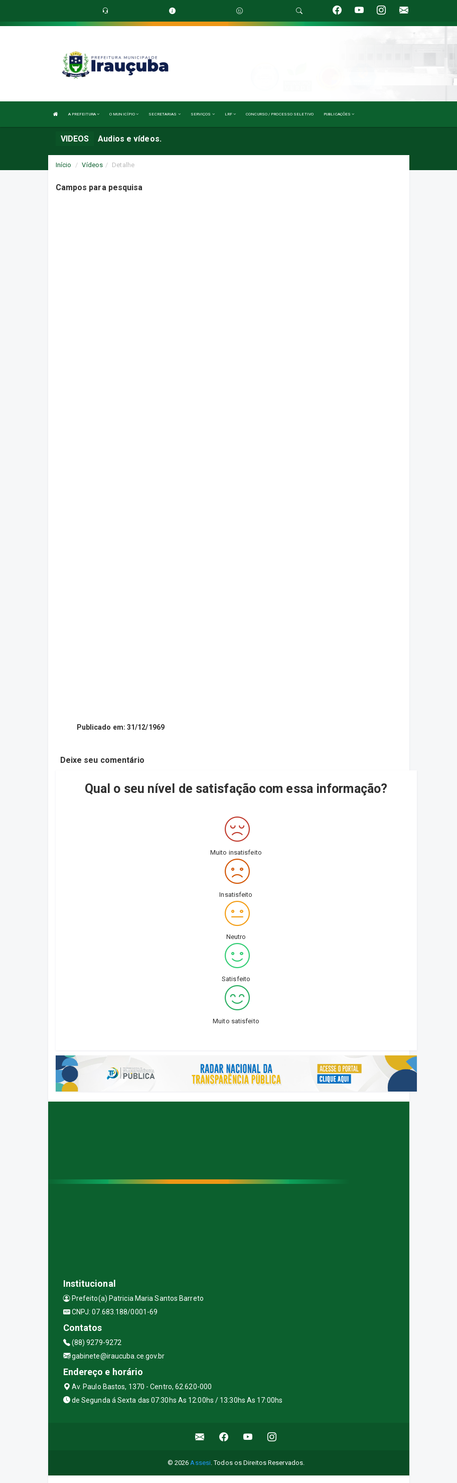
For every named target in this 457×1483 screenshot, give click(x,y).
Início (64, 165)
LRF (230, 114)
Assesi (200, 1462)
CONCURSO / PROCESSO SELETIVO (280, 114)
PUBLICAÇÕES (339, 114)
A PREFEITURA (83, 114)
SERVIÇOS (203, 114)
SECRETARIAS (164, 114)
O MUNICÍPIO (123, 114)
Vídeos (92, 165)
